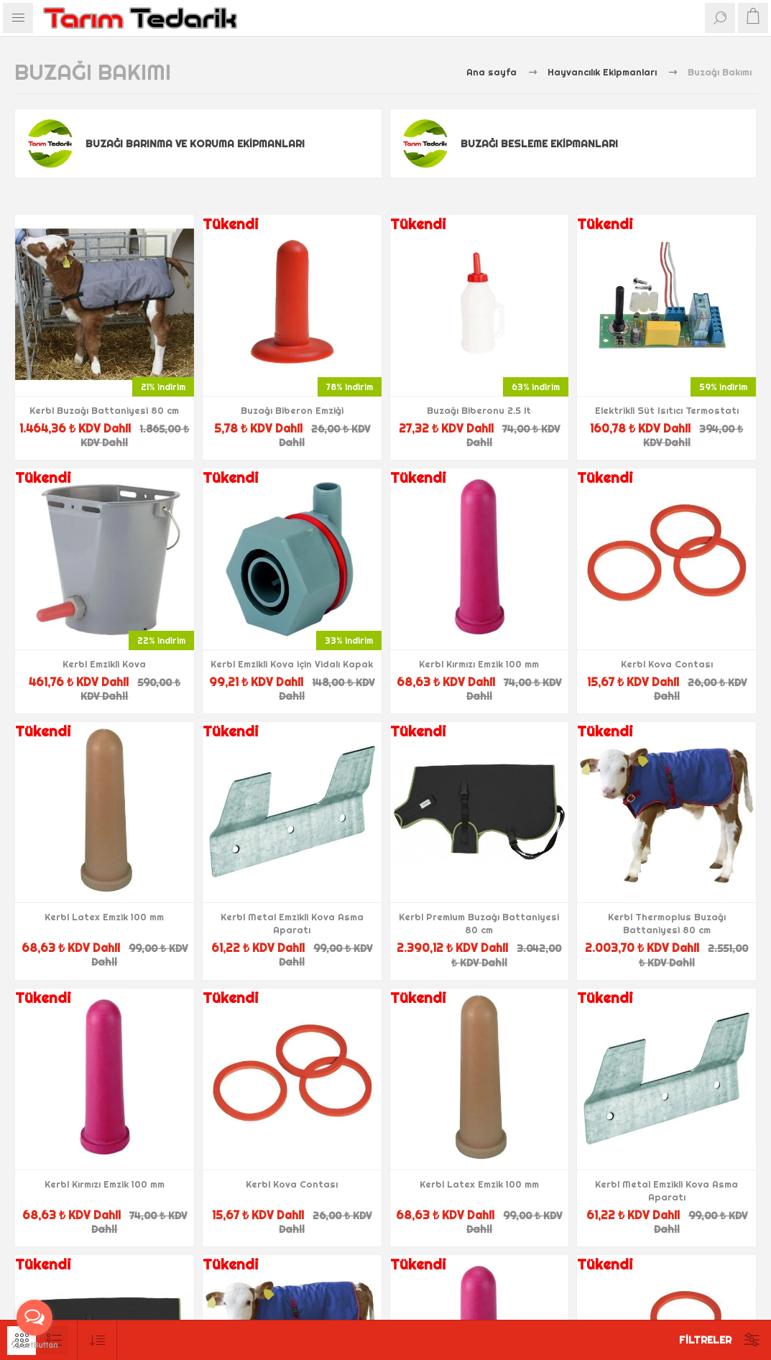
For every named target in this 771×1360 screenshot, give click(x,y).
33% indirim (349, 640)
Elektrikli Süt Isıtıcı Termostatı (667, 410)
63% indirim (536, 386)
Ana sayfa (491, 72)
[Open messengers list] (34, 1318)
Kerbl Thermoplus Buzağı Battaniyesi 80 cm (667, 923)
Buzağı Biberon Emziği (292, 410)
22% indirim (161, 640)
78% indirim (349, 386)
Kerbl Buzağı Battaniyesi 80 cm (104, 410)
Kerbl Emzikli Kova (104, 664)
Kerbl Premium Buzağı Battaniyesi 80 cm (479, 923)
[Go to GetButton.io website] (34, 1345)
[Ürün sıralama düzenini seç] (97, 1340)
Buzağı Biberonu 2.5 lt (479, 410)
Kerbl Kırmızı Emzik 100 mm (479, 664)
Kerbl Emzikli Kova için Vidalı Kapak (292, 664)
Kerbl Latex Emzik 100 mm (104, 916)
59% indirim (723, 386)
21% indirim (163, 386)
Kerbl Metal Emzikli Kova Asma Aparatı (292, 923)
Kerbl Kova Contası (667, 664)
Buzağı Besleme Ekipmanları (539, 143)
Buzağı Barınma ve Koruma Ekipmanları (195, 143)
